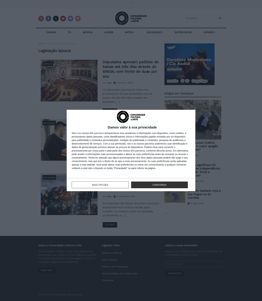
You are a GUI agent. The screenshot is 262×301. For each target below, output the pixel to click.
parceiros (99, 133)
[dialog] (131, 150)
